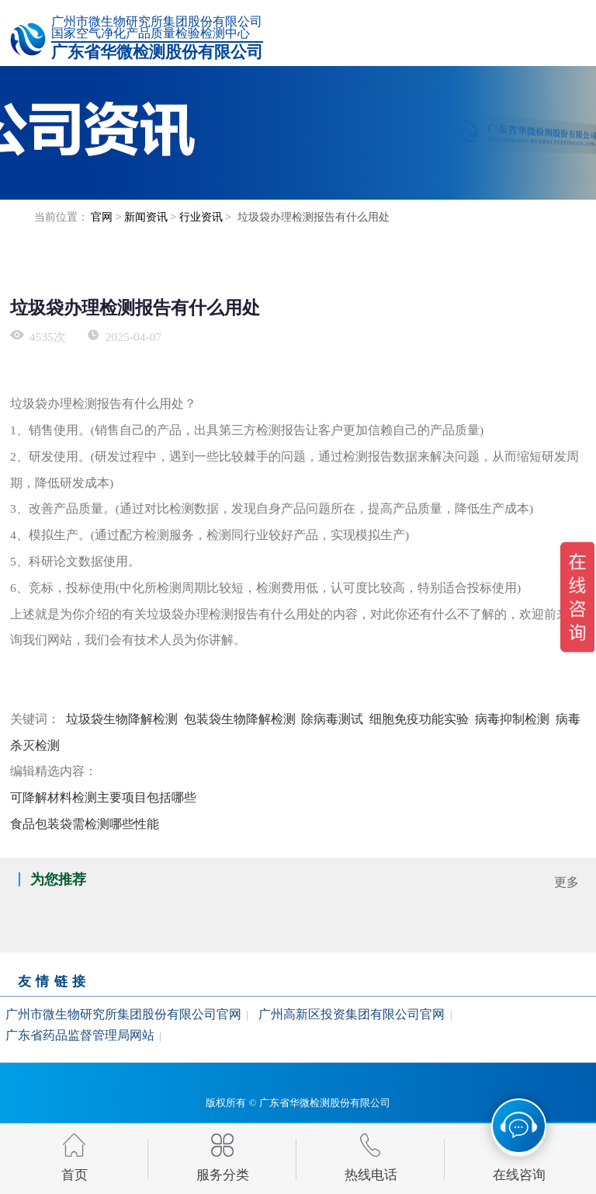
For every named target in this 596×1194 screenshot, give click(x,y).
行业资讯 (201, 217)
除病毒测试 (332, 719)
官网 (102, 217)
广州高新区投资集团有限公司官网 (351, 1013)
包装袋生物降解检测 (240, 719)
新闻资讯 (146, 217)
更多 (566, 882)
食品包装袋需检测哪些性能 (84, 823)
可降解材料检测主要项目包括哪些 (103, 797)
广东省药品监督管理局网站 (79, 1035)
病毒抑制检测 (512, 719)
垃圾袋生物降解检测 (122, 719)
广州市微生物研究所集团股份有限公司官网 (123, 1013)
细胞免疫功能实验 (419, 719)
